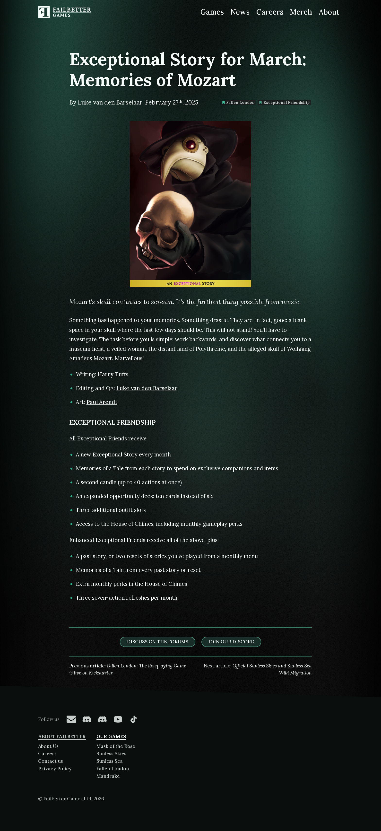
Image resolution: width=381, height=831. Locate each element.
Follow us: (49, 719)
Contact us (50, 761)
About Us (48, 746)
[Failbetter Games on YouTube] (117, 719)
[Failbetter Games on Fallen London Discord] (86, 719)
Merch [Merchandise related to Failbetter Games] (301, 12)
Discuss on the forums (157, 642)
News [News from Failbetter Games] (240, 12)
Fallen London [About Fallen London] (112, 768)
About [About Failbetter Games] (329, 12)
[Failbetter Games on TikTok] (133, 719)
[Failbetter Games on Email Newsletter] (71, 719)
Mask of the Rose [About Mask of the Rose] (115, 746)
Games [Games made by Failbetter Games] (212, 12)
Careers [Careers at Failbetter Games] (270, 12)
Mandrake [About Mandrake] (108, 776)
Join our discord (231, 642)
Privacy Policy (54, 768)
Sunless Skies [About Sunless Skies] (111, 753)
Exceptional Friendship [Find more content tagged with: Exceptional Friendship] (284, 102)
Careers (47, 753)
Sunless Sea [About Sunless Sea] (109, 761)
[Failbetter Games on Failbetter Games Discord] (102, 719)
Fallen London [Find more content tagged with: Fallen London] (238, 102)
